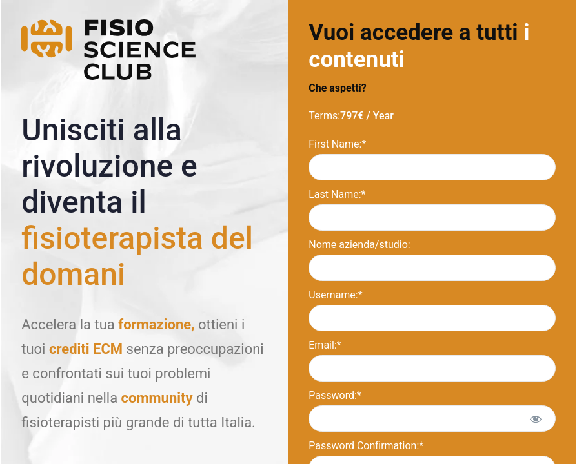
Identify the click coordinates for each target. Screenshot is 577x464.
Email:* (325, 345)
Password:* (335, 395)
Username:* (335, 295)
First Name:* (337, 144)
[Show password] (536, 418)
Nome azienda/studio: (359, 244)
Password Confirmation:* (366, 446)
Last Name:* (337, 194)
